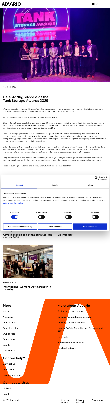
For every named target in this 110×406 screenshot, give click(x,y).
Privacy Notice (80, 401)
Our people (9, 334)
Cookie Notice (65, 401)
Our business (10, 323)
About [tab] (90, 185)
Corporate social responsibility (74, 317)
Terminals (62, 337)
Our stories (9, 339)
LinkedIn (7, 388)
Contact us (9, 351)
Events (6, 345)
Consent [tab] (19, 185)
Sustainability (10, 328)
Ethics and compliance (70, 311)
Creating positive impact (71, 323)
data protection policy (13, 203)
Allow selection (55, 227)
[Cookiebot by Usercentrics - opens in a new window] (96, 178)
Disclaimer (97, 400)
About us (8, 317)
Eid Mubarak (65, 235)
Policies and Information (70, 343)
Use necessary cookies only (20, 227)
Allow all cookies (90, 227)
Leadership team (66, 348)
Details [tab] (55, 185)
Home (6, 311)
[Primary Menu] (106, 4)
